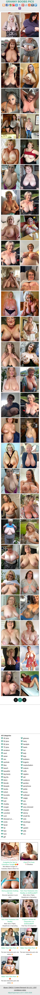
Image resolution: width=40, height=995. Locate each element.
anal (4, 753)
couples (5, 810)
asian (4, 756)
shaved (25, 810)
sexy (24, 804)
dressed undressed (9, 819)
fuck (4, 834)
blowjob (5, 786)
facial (4, 825)
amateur (5, 750)
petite (24, 789)
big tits (4, 777)
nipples (25, 774)
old (23, 777)
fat (3, 828)
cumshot (5, 813)
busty (4, 798)
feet (3, 831)
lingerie (25, 762)
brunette (5, 795)
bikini (4, 780)
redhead (25, 795)
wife (23, 831)
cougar (5, 807)
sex (23, 801)
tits (23, 825)
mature (24, 768)
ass (3, 759)
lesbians (25, 759)
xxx (23, 834)
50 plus (5, 741)
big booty (5, 774)
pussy (24, 792)
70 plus (5, 747)
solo (23, 819)
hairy (24, 741)
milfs (24, 771)
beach (4, 768)
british (4, 792)
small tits (25, 816)
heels (24, 747)
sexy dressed (27, 807)
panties (25, 783)
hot (23, 750)
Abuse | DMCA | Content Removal (14, 987)
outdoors (25, 780)
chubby (5, 804)
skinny (24, 813)
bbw (4, 765)
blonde (5, 783)
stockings (25, 822)
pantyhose (26, 786)
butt (3, 801)
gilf (3, 837)
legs (23, 756)
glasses (25, 738)
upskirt (24, 828)
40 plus (5, 738)
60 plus (5, 744)
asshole (5, 762)
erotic (4, 822)
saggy (24, 798)
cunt (4, 816)
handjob (25, 744)
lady (23, 753)
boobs (4, 789)
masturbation (27, 765)
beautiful (5, 771)
